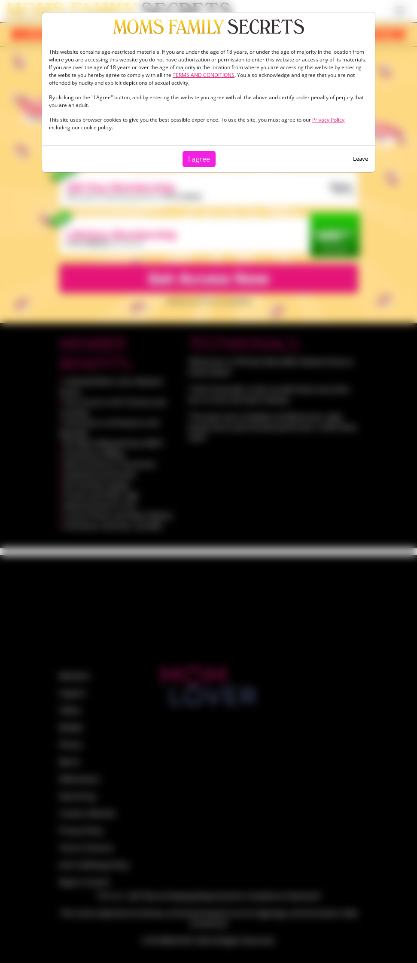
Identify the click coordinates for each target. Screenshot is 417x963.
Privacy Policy (328, 119)
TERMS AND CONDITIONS (203, 75)
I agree (199, 159)
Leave (360, 158)
